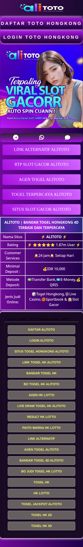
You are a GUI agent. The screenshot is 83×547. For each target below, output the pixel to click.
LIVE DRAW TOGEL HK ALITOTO (41, 406)
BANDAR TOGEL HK (41, 373)
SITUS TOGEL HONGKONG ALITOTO (41, 351)
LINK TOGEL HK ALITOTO (41, 362)
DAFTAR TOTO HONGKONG (41, 23)
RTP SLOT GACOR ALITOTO (42, 164)
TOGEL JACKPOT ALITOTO (41, 504)
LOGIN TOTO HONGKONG (41, 37)
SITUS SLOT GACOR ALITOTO (41, 209)
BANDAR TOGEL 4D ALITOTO (41, 460)
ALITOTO (12, 222)
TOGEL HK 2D (41, 515)
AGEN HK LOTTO (41, 395)
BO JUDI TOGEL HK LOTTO (41, 471)
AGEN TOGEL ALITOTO (41, 179)
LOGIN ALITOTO (41, 340)
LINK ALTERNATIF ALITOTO (41, 149)
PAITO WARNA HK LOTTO (41, 427)
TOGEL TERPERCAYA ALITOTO (41, 194)
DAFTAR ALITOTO (41, 329)
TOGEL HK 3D (41, 526)
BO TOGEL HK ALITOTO (41, 384)
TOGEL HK (42, 482)
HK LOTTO (41, 493)
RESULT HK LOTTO (41, 417)
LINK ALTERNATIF (41, 438)
